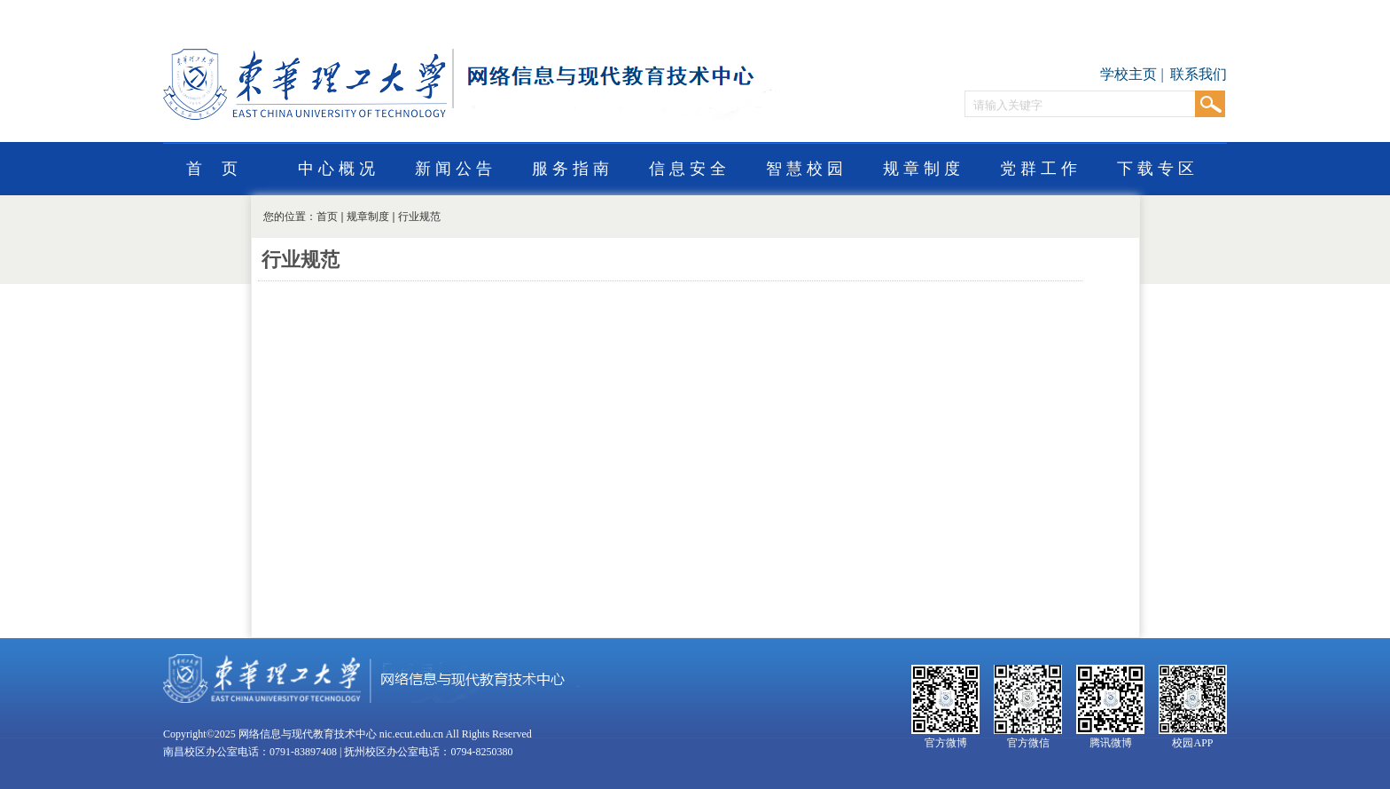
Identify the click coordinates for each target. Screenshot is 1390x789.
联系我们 (1198, 74)
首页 (327, 216)
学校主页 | (1133, 74)
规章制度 (368, 216)
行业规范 (419, 216)
